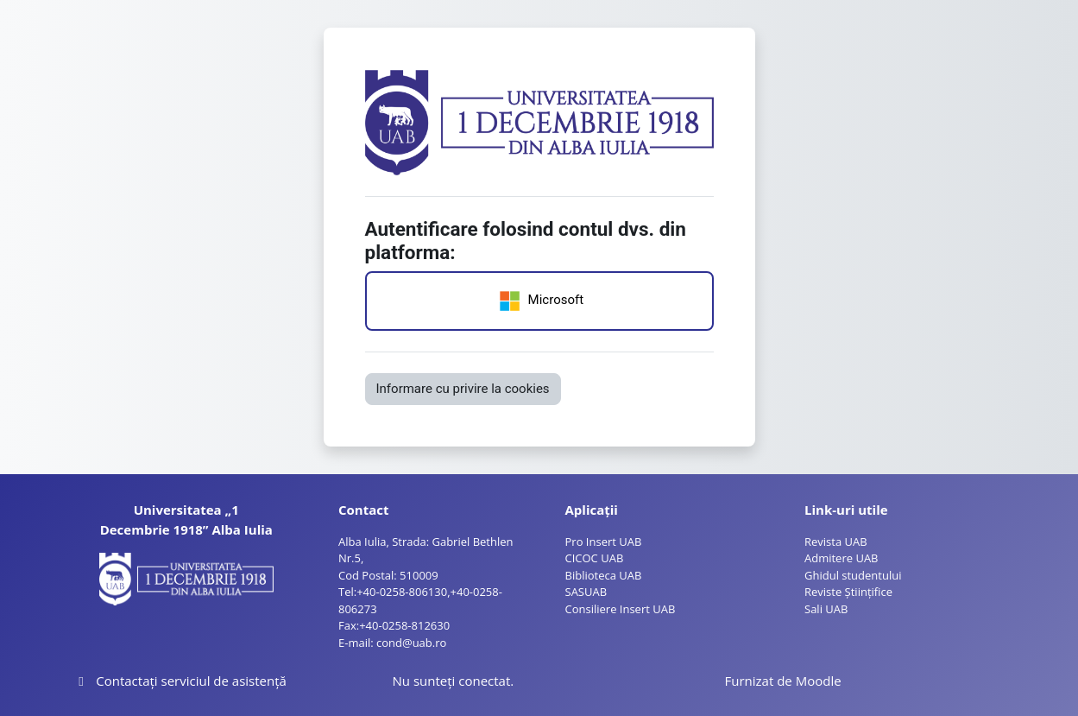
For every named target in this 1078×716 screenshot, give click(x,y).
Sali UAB (826, 609)
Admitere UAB (841, 558)
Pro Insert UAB (603, 541)
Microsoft (539, 301)
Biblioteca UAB (603, 575)
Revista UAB (835, 541)
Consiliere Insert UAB (620, 609)
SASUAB (586, 591)
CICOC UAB (594, 558)
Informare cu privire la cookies (463, 388)
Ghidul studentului (852, 575)
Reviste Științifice (848, 591)
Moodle (819, 680)
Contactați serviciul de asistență (180, 680)
